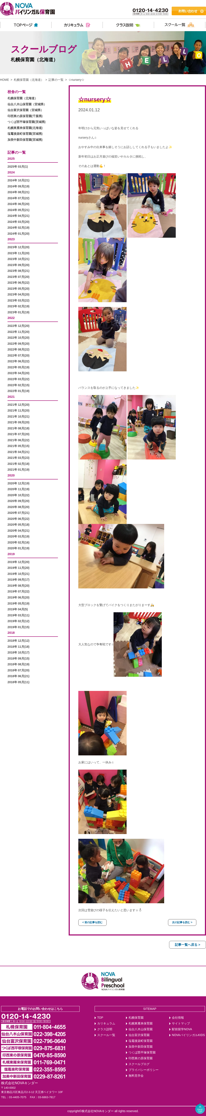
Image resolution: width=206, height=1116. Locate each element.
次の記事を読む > (182, 922)
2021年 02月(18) (18, 463)
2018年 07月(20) (18, 670)
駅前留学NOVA (182, 1029)
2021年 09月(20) (18, 422)
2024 (11, 172)
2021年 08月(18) (18, 428)
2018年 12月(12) (18, 640)
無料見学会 (136, 1075)
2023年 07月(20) (18, 277)
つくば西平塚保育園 (142, 1052)
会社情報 (178, 1017)
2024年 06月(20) (18, 204)
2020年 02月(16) (18, 542)
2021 (11, 396)
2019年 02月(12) (18, 621)
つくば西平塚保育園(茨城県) (26, 122)
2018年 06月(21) (18, 676)
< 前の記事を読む (92, 922)
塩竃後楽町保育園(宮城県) (25, 133)
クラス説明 (104, 1029)
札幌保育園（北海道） (29, 79)
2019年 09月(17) (18, 579)
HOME (4, 79)
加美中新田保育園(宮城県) (25, 139)
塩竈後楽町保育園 (141, 1041)
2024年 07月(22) (18, 198)
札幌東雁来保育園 (141, 1023)
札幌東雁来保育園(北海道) (25, 128)
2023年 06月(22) (18, 282)
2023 (11, 239)
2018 (11, 632)
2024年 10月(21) (18, 180)
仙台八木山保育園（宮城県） (27, 104)
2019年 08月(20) (18, 585)
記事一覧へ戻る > (187, 944)
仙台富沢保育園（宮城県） (26, 110)
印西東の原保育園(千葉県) (25, 116)
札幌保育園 (136, 1017)
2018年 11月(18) (18, 646)
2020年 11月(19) (18, 489)
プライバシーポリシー (144, 1070)
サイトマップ (181, 1023)
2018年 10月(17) (18, 652)
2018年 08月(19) (18, 664)
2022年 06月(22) (18, 361)
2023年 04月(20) (18, 294)
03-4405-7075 (17, 1097)
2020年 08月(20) (18, 507)
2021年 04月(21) (18, 452)
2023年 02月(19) (18, 306)
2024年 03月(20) (18, 222)
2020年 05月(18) (18, 524)
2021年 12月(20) (18, 404)
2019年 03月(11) (18, 615)
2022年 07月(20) (18, 355)
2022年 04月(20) (18, 373)
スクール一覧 (106, 1035)
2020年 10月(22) (18, 495)
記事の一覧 (56, 79)
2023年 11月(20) (18, 253)
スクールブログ (139, 1064)
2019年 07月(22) (18, 591)
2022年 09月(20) (18, 343)
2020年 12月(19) (18, 483)
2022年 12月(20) (18, 326)
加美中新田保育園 (141, 1046)
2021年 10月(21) (18, 416)
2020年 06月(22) (18, 518)
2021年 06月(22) (18, 440)
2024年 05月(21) (18, 210)
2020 (11, 475)
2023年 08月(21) (18, 270)
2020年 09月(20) (18, 501)
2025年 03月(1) (18, 166)
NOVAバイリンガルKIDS (188, 1035)
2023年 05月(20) (18, 288)
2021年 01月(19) (18, 469)
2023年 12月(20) (18, 247)
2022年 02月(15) (18, 385)
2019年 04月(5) (18, 609)
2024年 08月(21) (18, 192)
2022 (11, 318)
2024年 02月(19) (18, 227)
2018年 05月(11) (18, 682)
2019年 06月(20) (18, 597)
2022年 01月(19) (18, 391)
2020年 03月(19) (18, 536)
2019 (11, 554)
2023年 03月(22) (18, 300)
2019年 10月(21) (18, 574)
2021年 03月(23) (18, 457)
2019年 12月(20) (18, 562)
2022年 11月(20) (18, 332)
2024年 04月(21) (18, 215)
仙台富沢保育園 (139, 1035)
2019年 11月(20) (18, 567)
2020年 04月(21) (18, 530)
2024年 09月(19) (18, 186)
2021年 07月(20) (18, 434)
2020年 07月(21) (18, 512)
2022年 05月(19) (18, 367)
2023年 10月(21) (18, 259)
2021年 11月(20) (18, 410)
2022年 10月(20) (18, 337)
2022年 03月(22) (18, 379)
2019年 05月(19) (18, 603)
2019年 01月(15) (18, 627)
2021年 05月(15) (18, 446)
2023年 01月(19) (18, 312)
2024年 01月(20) (18, 233)
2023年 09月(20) (18, 265)
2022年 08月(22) (18, 349)
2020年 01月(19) (18, 548)
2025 (11, 158)
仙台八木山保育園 (141, 1029)
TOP (100, 1017)
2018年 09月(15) (18, 658)
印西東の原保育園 (141, 1058)
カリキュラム (106, 1023)
